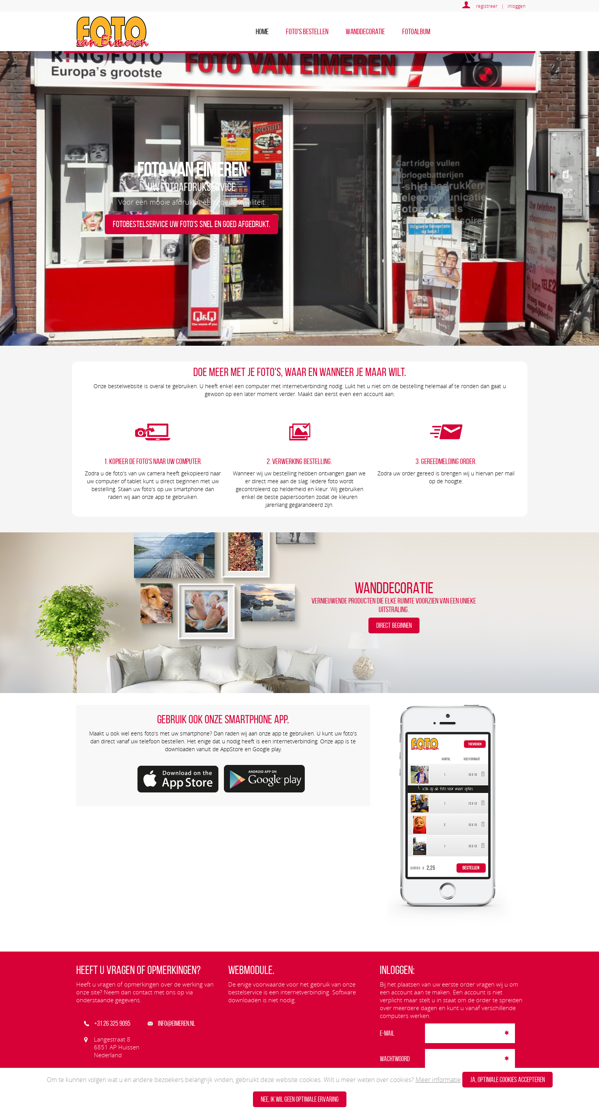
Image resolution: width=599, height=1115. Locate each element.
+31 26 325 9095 (107, 1023)
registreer (487, 6)
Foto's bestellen (307, 31)
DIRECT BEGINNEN (394, 625)
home (262, 31)
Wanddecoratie (365, 31)
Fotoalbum (416, 31)
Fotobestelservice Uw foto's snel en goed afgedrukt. (191, 224)
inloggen (516, 6)
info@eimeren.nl (171, 1023)
